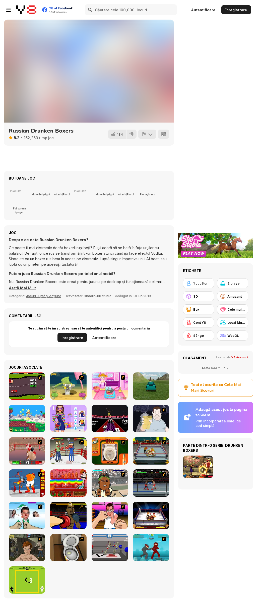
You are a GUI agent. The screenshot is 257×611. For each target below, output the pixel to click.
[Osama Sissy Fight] (27, 483)
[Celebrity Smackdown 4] (27, 515)
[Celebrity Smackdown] (110, 483)
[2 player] (232, 283)
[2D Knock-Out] (27, 451)
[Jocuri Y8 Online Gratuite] (26, 9)
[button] (22, 288)
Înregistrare (236, 10)
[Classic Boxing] (27, 580)
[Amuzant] (232, 296)
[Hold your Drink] (151, 418)
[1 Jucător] (198, 283)
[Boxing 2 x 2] (68, 451)
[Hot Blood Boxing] (151, 451)
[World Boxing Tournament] (151, 515)
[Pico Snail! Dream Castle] (27, 418)
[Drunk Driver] (27, 386)
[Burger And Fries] (110, 386)
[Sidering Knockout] (151, 483)
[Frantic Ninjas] (151, 547)
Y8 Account (239, 357)
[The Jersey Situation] (110, 515)
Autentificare (203, 10)
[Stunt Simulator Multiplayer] (151, 386)
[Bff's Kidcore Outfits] (68, 418)
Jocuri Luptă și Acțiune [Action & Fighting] (43, 296)
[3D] (198, 296)
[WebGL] (232, 335)
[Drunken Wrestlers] (110, 547)
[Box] (198, 309)
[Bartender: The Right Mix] (68, 483)
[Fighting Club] (27, 547)
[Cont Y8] (198, 322)
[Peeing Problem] (68, 547)
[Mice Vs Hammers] (68, 386)
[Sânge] (198, 335)
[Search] (90, 9)
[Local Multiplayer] (232, 322)
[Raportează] (147, 134)
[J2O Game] (110, 451)
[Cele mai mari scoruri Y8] (232, 309)
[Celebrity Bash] (68, 515)
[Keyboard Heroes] (110, 418)
